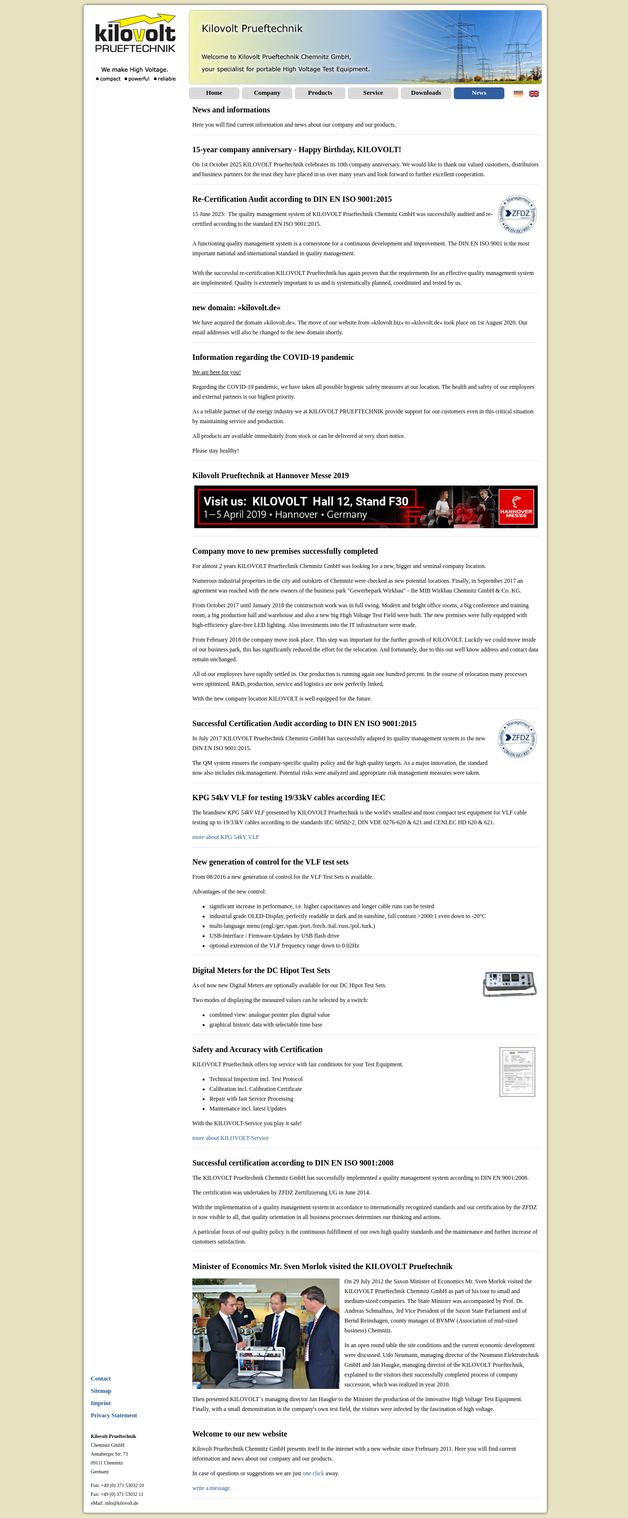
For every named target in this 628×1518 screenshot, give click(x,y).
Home (214, 92)
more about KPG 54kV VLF (225, 837)
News (479, 92)
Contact (101, 1378)
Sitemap (101, 1390)
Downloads (426, 92)
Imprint (101, 1403)
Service (373, 92)
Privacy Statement (114, 1415)
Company (267, 92)
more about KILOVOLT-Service (230, 1138)
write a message (211, 1488)
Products (320, 92)
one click (313, 1473)
